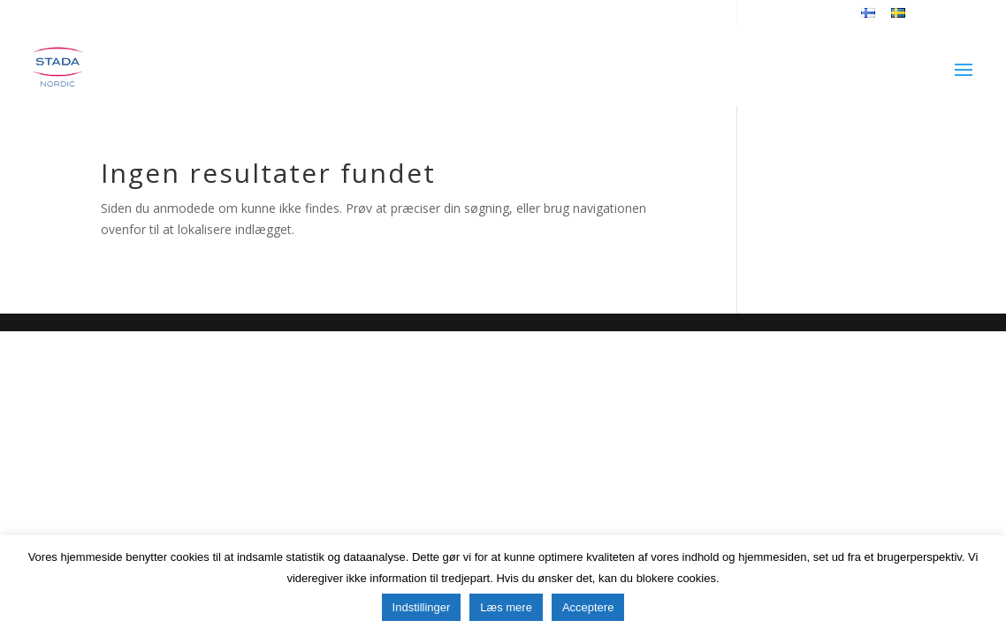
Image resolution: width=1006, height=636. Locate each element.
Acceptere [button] (588, 607)
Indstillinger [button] (421, 607)
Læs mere (506, 607)
